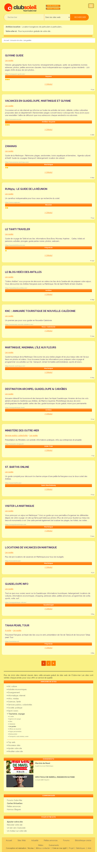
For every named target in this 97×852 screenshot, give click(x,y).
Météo (40, 845)
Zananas (11, 146)
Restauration (12, 734)
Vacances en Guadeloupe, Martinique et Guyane (38, 100)
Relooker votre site (14, 825)
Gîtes (10, 721)
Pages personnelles (14, 731)
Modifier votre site (15, 751)
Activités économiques (17, 689)
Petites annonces (14, 806)
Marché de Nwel (42, 763)
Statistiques (80, 848)
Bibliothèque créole (83, 840)
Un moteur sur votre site (17, 831)
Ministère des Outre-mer (22, 430)
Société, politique (14, 708)
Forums (66, 840)
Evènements (54, 845)
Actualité (34, 840)
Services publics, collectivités (19, 705)
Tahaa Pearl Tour (17, 625)
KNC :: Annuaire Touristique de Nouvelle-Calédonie (40, 311)
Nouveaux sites (13, 745)
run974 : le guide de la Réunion (26, 188)
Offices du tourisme (14, 729)
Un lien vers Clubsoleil (16, 828)
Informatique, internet (16, 696)
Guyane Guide (14, 55)
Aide (89, 848)
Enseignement (13, 692)
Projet (71, 848)
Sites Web (22, 840)
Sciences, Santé (14, 702)
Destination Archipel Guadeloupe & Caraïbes (36, 389)
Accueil (6, 40)
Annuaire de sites (16, 40)
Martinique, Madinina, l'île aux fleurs (30, 347)
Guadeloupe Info (16, 583)
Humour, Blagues (14, 809)
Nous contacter (43, 848)
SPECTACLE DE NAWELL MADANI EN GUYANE (55, 777)
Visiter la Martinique (19, 505)
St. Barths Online (17, 466)
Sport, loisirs (12, 711)
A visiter (11, 716)
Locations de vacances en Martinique (31, 547)
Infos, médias (13, 699)
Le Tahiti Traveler (17, 229)
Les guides (12, 726)
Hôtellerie (11, 724)
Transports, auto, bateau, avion (18, 736)
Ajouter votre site (14, 748)
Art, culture (12, 686)
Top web (11, 742)
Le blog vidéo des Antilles (23, 272)
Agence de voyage (14, 719)
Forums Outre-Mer (14, 800)
